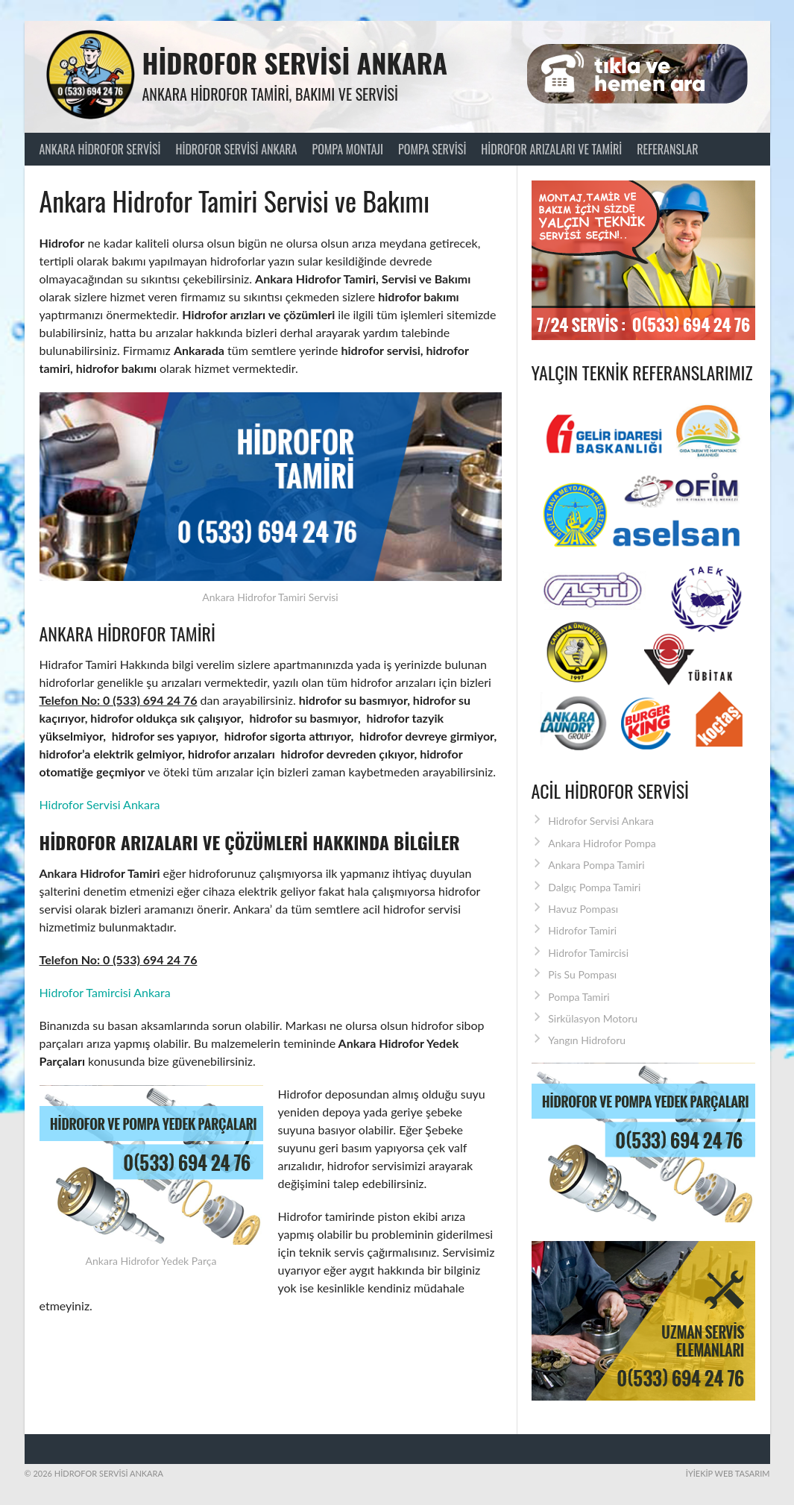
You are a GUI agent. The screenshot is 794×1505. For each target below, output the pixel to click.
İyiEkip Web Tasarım (728, 1473)
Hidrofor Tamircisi (588, 952)
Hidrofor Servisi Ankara (295, 62)
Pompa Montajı (347, 149)
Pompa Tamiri (578, 996)
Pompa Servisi (432, 149)
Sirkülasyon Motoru (592, 1018)
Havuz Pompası (583, 908)
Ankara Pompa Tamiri (596, 864)
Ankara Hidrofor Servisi (100, 149)
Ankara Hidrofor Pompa (602, 843)
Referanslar (667, 149)
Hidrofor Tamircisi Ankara (105, 992)
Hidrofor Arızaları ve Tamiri (551, 149)
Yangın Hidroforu (587, 1040)
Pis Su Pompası (582, 974)
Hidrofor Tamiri (582, 930)
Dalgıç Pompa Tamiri (594, 887)
